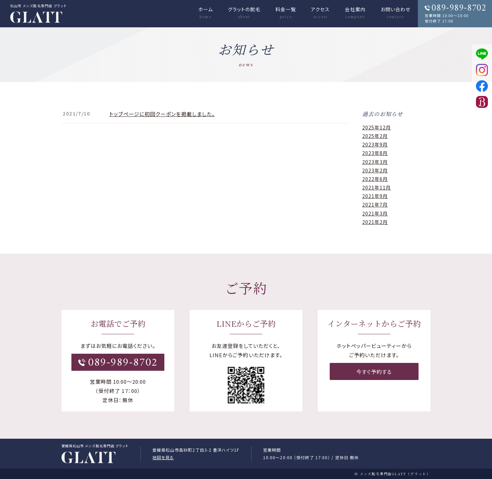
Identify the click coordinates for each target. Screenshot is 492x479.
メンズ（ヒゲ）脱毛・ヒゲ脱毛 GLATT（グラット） (36, 18)
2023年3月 (375, 161)
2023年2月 (375, 170)
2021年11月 (376, 187)
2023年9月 (375, 144)
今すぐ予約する (374, 371)
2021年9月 (375, 196)
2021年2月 (375, 222)
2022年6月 (375, 178)
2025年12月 (376, 127)
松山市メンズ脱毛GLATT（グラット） (88, 458)
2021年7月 (375, 204)
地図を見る (163, 457)
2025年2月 (375, 135)
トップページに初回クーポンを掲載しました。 (162, 113)
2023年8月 (375, 153)
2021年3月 (375, 213)
